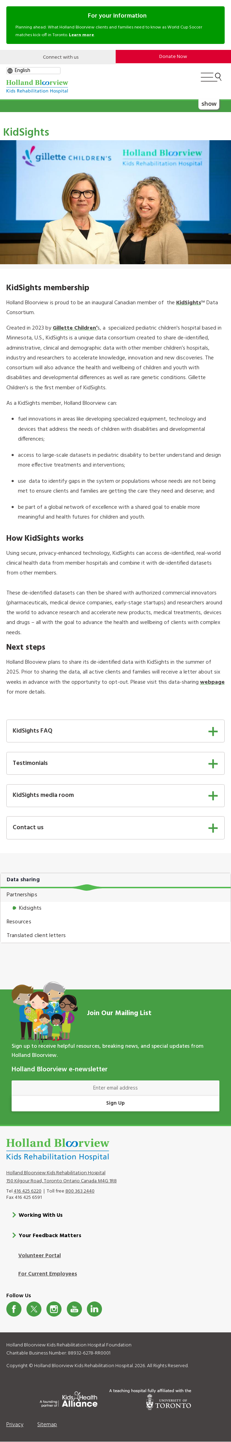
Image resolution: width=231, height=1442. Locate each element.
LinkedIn (94, 1309)
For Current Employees (47, 1274)
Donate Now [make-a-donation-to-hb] (173, 57)
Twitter (33, 1309)
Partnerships (22, 894)
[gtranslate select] (33, 70)
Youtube (74, 1309)
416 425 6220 (27, 1191)
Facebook (13, 1309)
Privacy (15, 1424)
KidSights (188, 302)
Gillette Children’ (75, 328)
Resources (19, 922)
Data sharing (23, 879)
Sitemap (47, 1424)
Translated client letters (36, 935)
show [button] (209, 103)
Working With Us (41, 1215)
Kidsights (30, 908)
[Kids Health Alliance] (68, 1398)
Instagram (54, 1309)
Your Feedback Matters (50, 1235)
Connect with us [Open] (60, 57)
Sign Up (115, 1103)
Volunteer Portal (39, 1255)
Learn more (81, 35)
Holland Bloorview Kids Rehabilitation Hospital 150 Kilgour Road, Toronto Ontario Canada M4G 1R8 (61, 1177)
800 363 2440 (80, 1191)
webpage (212, 682)
